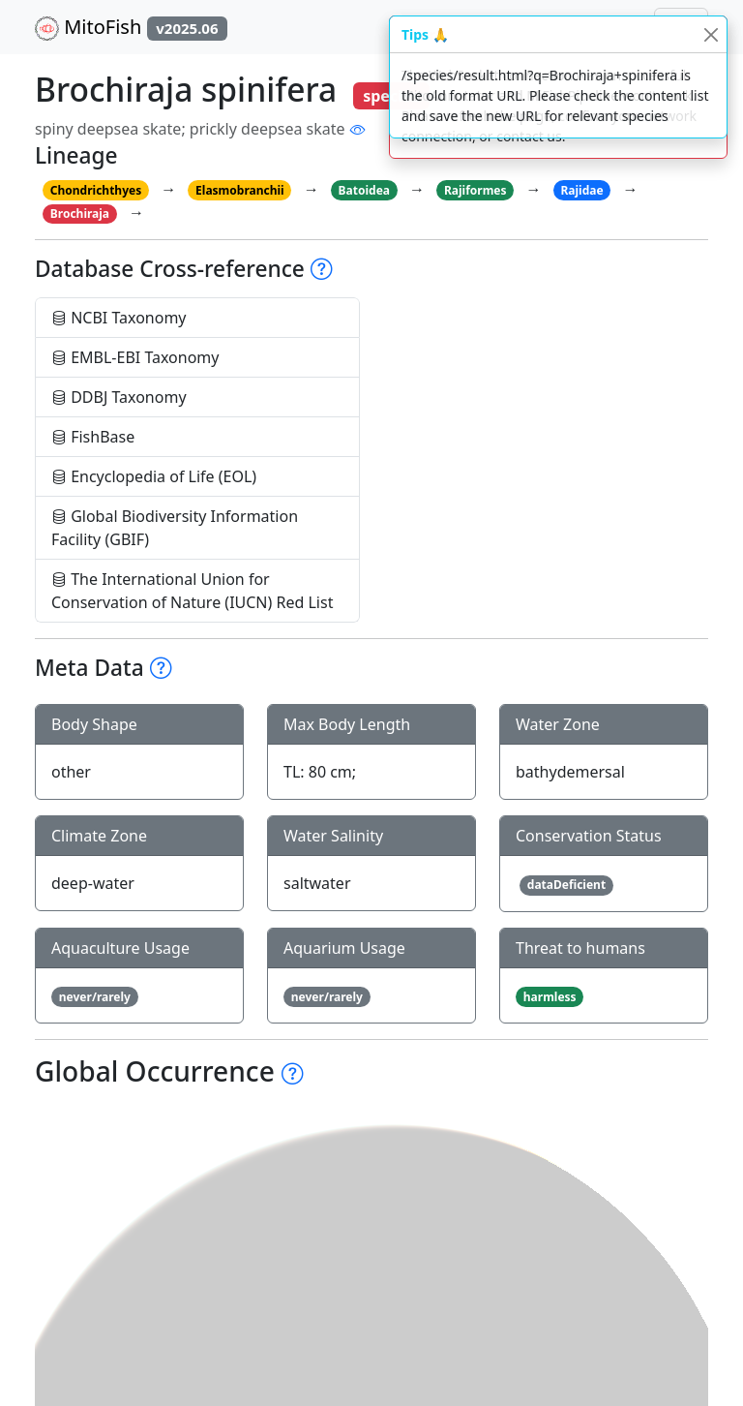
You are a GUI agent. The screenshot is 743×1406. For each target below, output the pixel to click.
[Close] (710, 34)
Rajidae (581, 190)
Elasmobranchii (239, 190)
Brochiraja (79, 213)
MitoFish (131, 27)
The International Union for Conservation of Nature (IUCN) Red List (192, 590)
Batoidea (364, 190)
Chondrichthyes (95, 190)
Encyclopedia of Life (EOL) (153, 476)
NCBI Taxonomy (119, 317)
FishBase (92, 436)
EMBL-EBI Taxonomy (135, 357)
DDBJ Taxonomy (119, 397)
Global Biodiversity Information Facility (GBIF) (174, 527)
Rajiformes (475, 190)
